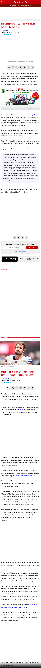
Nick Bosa (20, 410)
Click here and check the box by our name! (29, 259)
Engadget (4, 130)
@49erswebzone (6, 34)
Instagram (26, 236)
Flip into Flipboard (24, 67)
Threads (22, 236)
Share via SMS (28, 67)
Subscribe (32, 247)
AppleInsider (35, 115)
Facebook (18, 236)
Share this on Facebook (16, 67)
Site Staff (5, 30)
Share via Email (32, 67)
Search (36, 2)
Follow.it (24, 251)
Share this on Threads (20, 67)
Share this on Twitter (13, 67)
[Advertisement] (20, 213)
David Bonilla (6, 378)
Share (39, 2)
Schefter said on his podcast (25, 476)
